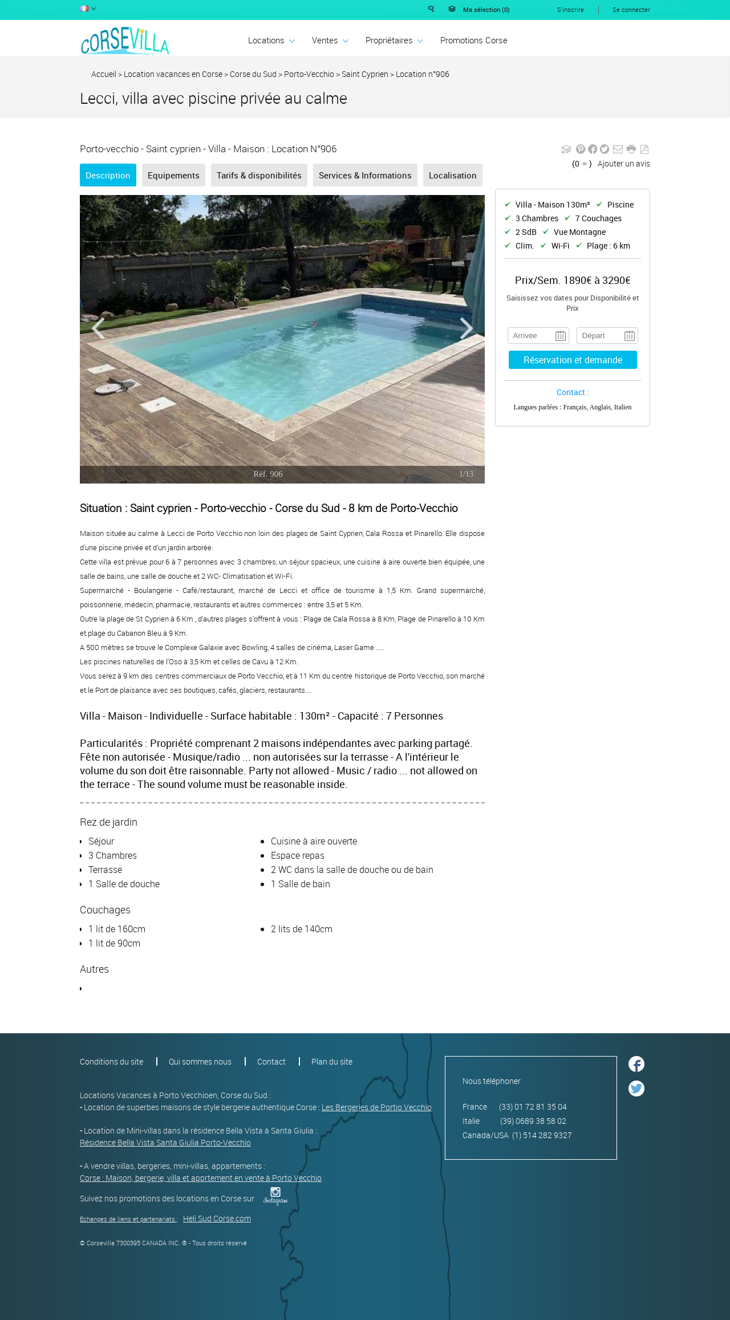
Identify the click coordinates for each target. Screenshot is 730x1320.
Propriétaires (389, 40)
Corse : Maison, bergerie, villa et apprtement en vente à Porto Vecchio (201, 1177)
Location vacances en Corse (173, 73)
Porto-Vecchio (309, 73)
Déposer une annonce (606, 39)
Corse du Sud (253, 73)
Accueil (103, 73)
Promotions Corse (474, 40)
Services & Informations (365, 175)
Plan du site (331, 1061)
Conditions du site (111, 1061)
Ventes (325, 40)
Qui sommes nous (200, 1061)
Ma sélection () (486, 9)
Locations (266, 40)
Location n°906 (422, 73)
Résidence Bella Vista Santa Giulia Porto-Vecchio (165, 1142)
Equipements (174, 175)
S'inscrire (570, 9)
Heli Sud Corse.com (217, 1218)
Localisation (453, 175)
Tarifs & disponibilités (259, 175)
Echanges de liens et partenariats (127, 1219)
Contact (271, 1061)
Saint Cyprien (365, 73)
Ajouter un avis (624, 163)
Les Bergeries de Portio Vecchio (377, 1107)
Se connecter (631, 9)
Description (108, 175)
